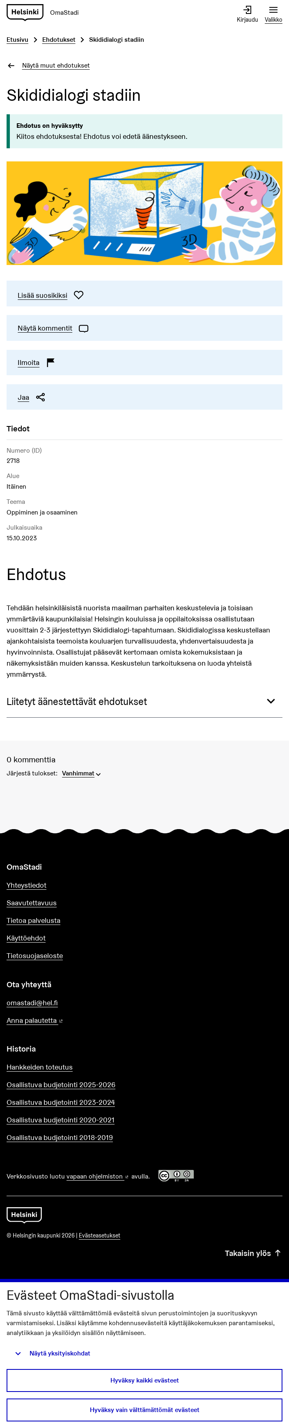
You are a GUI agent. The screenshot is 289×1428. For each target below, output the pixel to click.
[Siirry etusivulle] (46, 13)
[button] (144, 702)
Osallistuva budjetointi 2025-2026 (61, 1084)
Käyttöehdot (26, 938)
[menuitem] (82, 772)
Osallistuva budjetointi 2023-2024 (61, 1102)
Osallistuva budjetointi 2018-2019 (60, 1137)
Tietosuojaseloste (35, 955)
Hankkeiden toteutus (40, 1067)
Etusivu (17, 39)
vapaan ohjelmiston (98, 1176)
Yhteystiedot (26, 885)
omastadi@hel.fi (32, 1002)
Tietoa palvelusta (33, 920)
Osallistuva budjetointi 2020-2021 (61, 1119)
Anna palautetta (58, 1020)
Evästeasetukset (99, 1235)
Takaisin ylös (253, 1253)
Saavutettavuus (32, 902)
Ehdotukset (59, 39)
